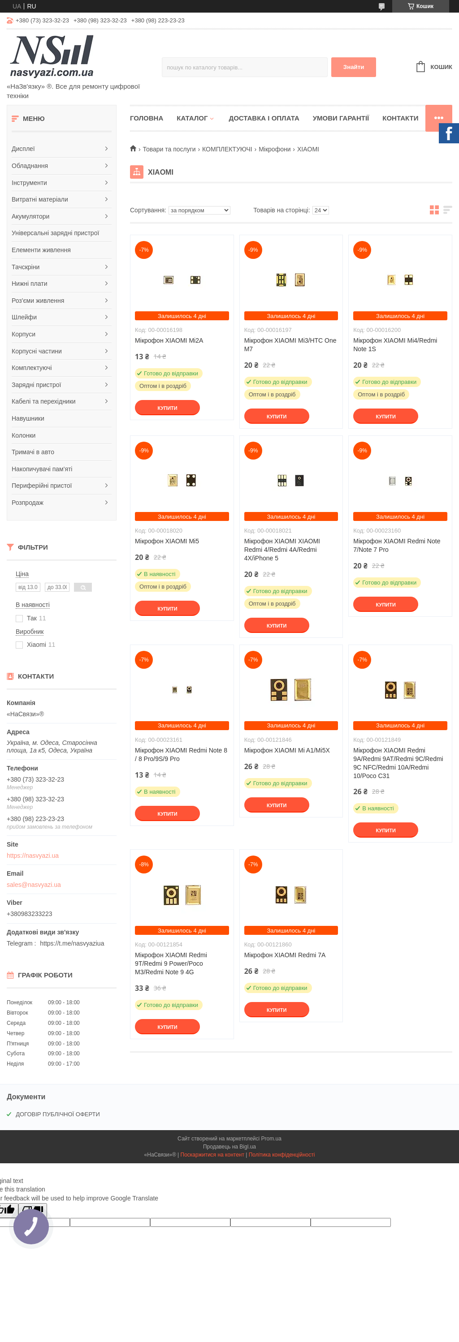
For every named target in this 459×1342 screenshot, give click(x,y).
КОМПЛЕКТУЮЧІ (227, 149)
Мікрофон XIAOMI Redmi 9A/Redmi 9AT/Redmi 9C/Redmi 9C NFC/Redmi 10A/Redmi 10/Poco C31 (398, 763)
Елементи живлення (41, 250)
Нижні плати (30, 283)
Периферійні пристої (42, 485)
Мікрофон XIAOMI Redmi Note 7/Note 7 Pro (396, 545)
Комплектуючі (32, 367)
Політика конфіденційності (282, 1155)
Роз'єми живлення (38, 300)
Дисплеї (23, 148)
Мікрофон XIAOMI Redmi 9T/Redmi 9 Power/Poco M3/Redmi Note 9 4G (171, 963)
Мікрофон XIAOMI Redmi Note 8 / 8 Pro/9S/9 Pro (181, 754)
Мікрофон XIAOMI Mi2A (169, 340)
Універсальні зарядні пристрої (55, 233)
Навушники (28, 418)
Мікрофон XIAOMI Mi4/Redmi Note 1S (395, 345)
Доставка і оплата (264, 118)
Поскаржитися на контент (212, 1155)
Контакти (400, 118)
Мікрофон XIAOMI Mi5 (167, 541)
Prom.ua (271, 1139)
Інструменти (29, 182)
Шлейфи (24, 317)
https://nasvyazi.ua (33, 855)
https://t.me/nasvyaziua (72, 943)
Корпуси (23, 334)
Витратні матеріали (40, 199)
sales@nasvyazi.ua (34, 884)
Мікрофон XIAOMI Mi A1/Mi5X (287, 750)
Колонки (23, 435)
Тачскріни (25, 267)
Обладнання (30, 165)
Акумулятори (30, 216)
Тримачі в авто (33, 452)
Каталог (192, 118)
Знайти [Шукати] (353, 67)
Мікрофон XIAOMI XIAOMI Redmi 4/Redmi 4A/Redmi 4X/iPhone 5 (282, 550)
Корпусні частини (37, 351)
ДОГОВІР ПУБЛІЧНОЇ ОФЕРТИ (58, 1114)
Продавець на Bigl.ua (229, 1147)
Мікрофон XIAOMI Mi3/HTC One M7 (290, 345)
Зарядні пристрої (36, 384)
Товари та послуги (169, 149)
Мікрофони (274, 149)
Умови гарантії (341, 118)
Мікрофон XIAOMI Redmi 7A (285, 955)
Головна (146, 118)
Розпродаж (27, 502)
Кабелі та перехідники (44, 401)
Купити (167, 408)
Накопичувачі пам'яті (42, 469)
